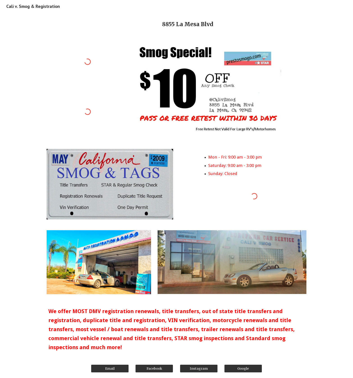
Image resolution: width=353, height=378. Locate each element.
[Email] (110, 368)
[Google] (243, 368)
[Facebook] (154, 368)
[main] (187, 24)
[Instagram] (198, 368)
